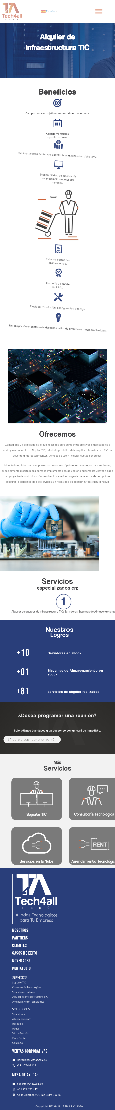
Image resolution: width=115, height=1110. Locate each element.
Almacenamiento (21, 1018)
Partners (20, 938)
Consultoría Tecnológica (26, 987)
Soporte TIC (19, 982)
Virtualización (20, 1033)
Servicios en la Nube (23, 992)
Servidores (18, 1014)
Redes (15, 1028)
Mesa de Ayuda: (25, 1075)
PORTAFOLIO (21, 968)
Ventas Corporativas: (30, 1051)
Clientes (19, 945)
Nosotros (20, 930)
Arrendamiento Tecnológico (28, 1001)
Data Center (19, 1038)
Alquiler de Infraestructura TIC (30, 996)
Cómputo (17, 1042)
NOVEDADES (21, 961)
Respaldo (17, 1023)
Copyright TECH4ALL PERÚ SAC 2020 (59, 1106)
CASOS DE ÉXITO (24, 953)
